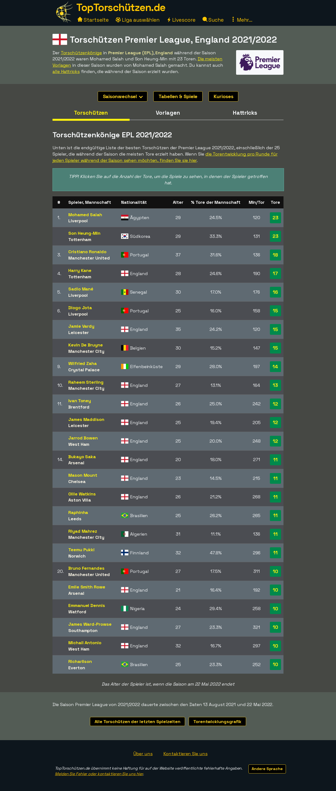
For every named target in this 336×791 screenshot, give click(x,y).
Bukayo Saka (82, 456)
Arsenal (76, 462)
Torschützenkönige (81, 53)
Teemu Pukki (81, 549)
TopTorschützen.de (120, 7)
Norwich (76, 556)
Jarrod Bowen (83, 438)
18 (275, 255)
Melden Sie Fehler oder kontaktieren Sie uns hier (99, 773)
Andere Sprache (267, 768)
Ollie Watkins (82, 494)
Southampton (82, 630)
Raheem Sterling (86, 382)
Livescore (181, 20)
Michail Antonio (84, 642)
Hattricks (245, 112)
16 (275, 292)
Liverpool (78, 220)
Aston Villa (79, 500)
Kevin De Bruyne (85, 345)
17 (275, 273)
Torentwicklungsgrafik (217, 721)
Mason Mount (82, 475)
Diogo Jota (80, 307)
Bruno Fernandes (86, 568)
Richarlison (80, 661)
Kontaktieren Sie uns (185, 753)
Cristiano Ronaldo (87, 251)
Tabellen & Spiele (178, 96)
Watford (77, 611)
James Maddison (86, 419)
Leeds (74, 518)
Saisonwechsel (123, 96)
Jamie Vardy (81, 326)
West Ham (78, 444)
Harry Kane (79, 270)
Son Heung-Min (84, 233)
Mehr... (241, 20)
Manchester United (89, 258)
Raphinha (78, 512)
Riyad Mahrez (82, 531)
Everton (76, 667)
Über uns (142, 753)
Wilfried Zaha (82, 363)
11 (275, 459)
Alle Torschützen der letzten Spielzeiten (137, 721)
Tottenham (79, 239)
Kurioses (223, 96)
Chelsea (76, 481)
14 (275, 366)
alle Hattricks (66, 71)
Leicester (78, 332)
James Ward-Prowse (89, 624)
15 (275, 310)
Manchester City (86, 351)
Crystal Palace (84, 369)
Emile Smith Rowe (86, 587)
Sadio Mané (80, 289)
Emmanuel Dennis (86, 605)
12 (275, 404)
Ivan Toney (79, 400)
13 (275, 385)
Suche (213, 20)
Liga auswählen (137, 20)
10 (275, 571)
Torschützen (91, 112)
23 (275, 217)
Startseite (93, 20)
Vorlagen (168, 112)
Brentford (78, 407)
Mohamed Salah (85, 214)
